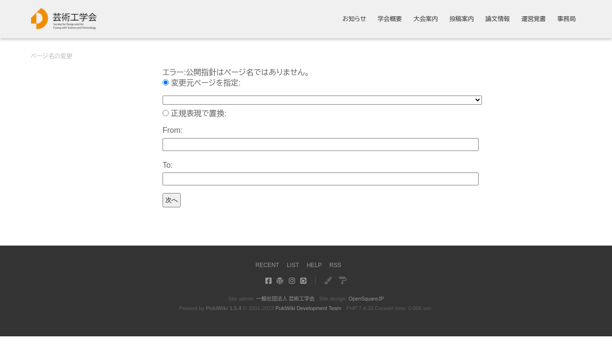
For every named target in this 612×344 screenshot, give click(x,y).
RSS (336, 265)
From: (173, 130)
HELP (315, 265)
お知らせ (354, 19)
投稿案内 (461, 19)
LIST (292, 265)
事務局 (566, 19)
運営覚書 (533, 19)
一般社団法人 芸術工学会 (285, 298)
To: (168, 165)
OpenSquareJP (367, 298)
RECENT (266, 265)
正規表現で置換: (198, 113)
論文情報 (497, 19)
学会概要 (390, 19)
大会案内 (426, 19)
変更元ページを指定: (205, 83)
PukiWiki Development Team (308, 308)
